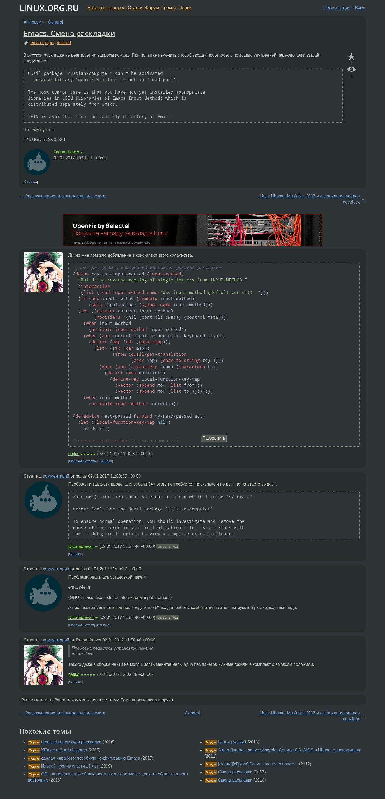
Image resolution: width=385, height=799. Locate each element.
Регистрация (337, 7)
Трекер (168, 7)
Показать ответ (81, 625)
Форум (152, 7)
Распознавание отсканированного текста (65, 196)
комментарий (56, 476)
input (49, 42)
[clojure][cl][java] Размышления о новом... (258, 764)
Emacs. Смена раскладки (69, 33)
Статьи (135, 7)
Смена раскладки (235, 772)
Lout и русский (232, 742)
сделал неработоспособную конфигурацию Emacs (90, 758)
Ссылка (30, 182)
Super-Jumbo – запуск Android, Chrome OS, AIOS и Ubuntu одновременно (289, 750)
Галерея (116, 7)
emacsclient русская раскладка (71, 742)
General (55, 22)
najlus (74, 453)
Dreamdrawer (67, 152)
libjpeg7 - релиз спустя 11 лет (70, 766)
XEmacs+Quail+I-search (64, 750)
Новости (96, 7)
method (64, 42)
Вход (360, 7)
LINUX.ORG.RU (49, 7)
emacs (36, 42)
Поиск (184, 7)
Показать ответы (82, 461)
